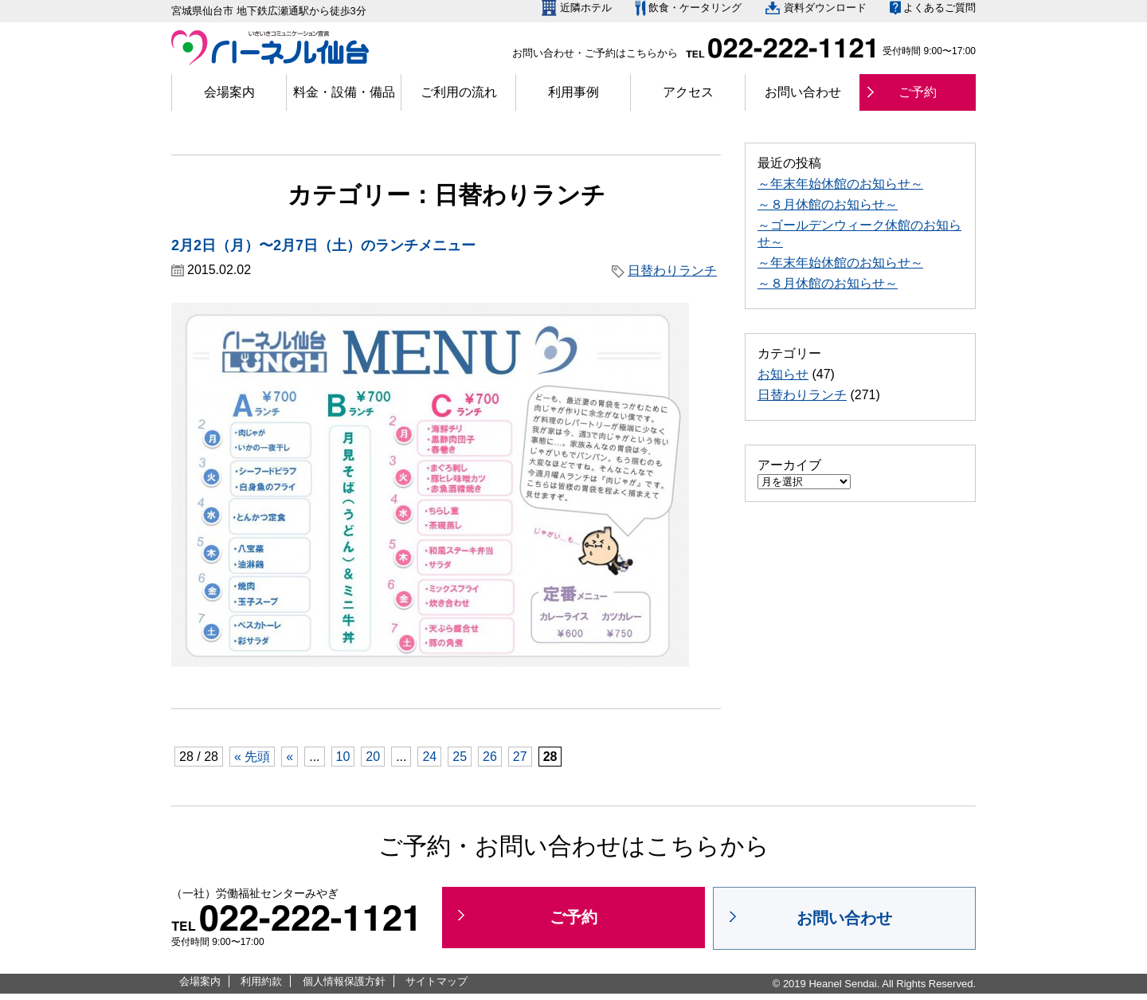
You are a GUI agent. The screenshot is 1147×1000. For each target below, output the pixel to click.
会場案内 (229, 92)
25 (459, 756)
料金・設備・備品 (344, 92)
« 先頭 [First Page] (252, 756)
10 (343, 756)
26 (490, 756)
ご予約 (917, 92)
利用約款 (261, 981)
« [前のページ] (289, 756)
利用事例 (573, 92)
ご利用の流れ (459, 92)
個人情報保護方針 (344, 981)
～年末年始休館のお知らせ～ (840, 183)
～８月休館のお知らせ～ (827, 204)
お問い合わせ (803, 92)
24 (429, 756)
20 (373, 756)
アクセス (688, 92)
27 (520, 756)
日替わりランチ (672, 270)
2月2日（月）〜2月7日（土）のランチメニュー (323, 245)
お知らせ (782, 374)
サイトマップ (436, 981)
